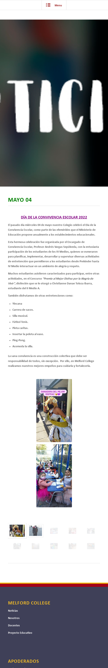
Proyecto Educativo (20, 633)
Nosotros (14, 618)
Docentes (14, 625)
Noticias (13, 610)
